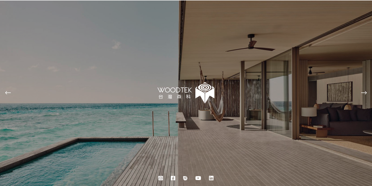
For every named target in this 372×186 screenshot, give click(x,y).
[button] (8, 93)
